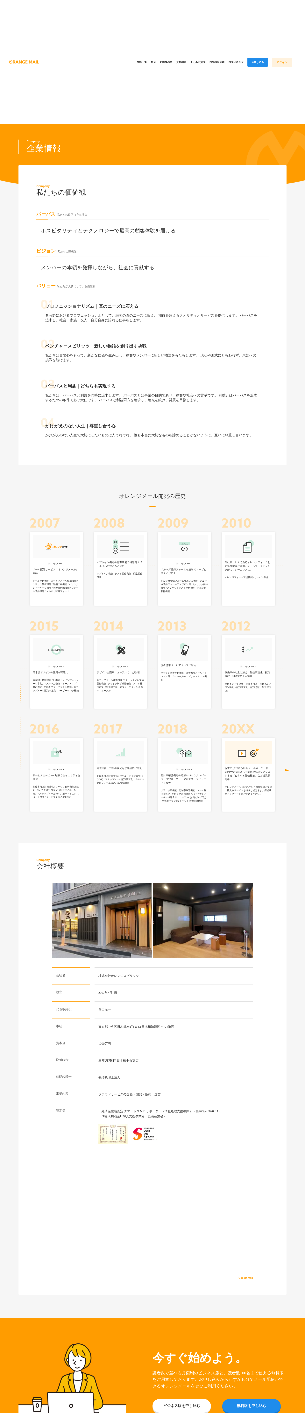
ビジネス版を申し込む (181, 1403)
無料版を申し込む (251, 1403)
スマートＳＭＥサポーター (142, 1108)
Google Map (245, 1275)
